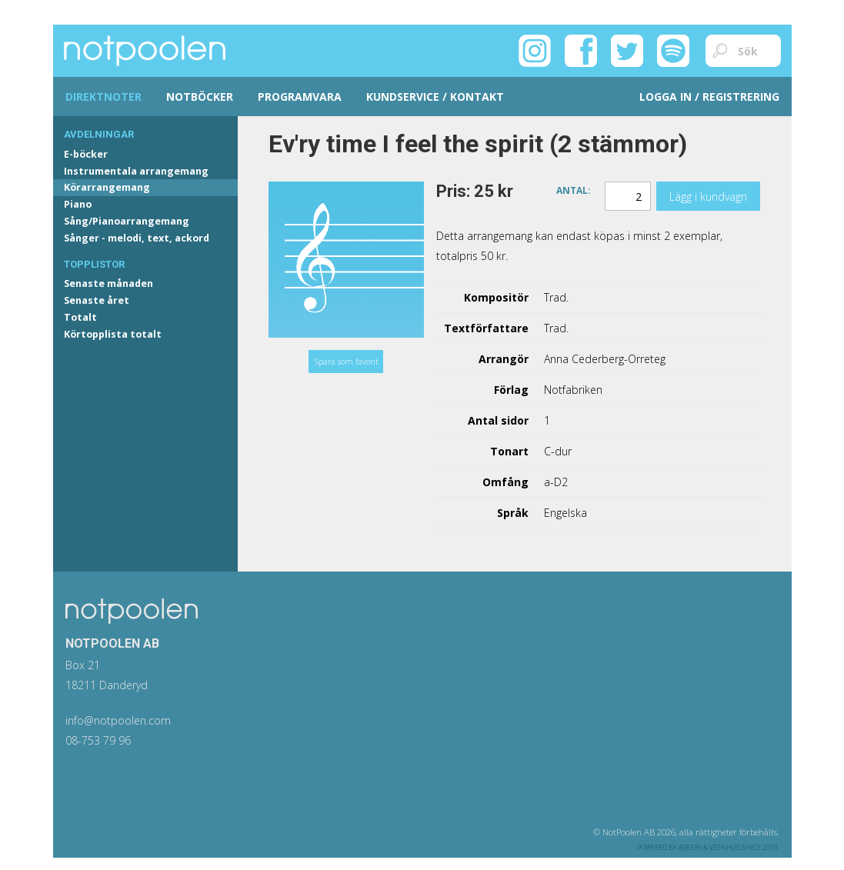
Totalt (80, 317)
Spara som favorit (347, 361)
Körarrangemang (107, 187)
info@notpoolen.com (118, 720)
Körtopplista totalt (113, 334)
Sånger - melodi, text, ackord (136, 238)
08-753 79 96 (98, 740)
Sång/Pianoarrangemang (126, 221)
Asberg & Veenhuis (710, 847)
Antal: (573, 189)
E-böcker (86, 154)
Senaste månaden (108, 283)
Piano (78, 204)
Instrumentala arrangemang (136, 171)
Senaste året (96, 300)
